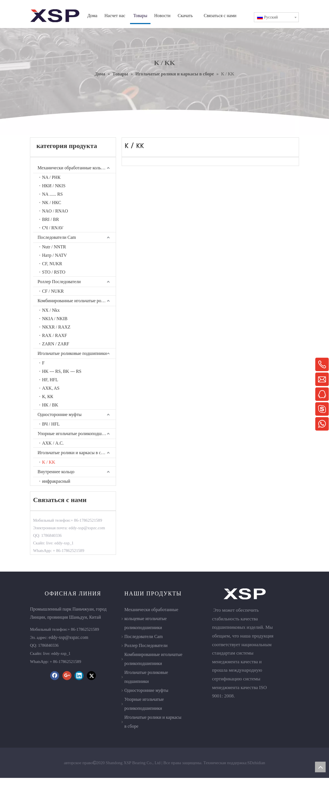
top (320, 767)
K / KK (48, 462)
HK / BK (50, 405)
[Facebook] (54, 675)
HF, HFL (50, 379)
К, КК (47, 396)
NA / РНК (51, 177)
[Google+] (66, 675)
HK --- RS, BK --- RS (61, 371)
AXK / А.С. (53, 443)
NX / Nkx (51, 310)
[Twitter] (91, 675)
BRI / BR (50, 219)
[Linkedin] (79, 675)
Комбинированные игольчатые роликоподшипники (77, 300)
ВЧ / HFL (51, 424)
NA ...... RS (52, 194)
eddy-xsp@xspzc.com (68, 637)
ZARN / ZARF (55, 343)
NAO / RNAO (55, 211)
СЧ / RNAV (52, 227)
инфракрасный (56, 481)
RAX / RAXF (54, 335)
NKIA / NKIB (55, 318)
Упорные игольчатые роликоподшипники (77, 433)
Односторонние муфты (60, 414)
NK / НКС (51, 202)
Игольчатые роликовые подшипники (72, 353)
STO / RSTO (53, 272)
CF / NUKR (53, 291)
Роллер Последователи (59, 281)
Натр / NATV (54, 255)
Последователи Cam (57, 237)
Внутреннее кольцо (56, 471)
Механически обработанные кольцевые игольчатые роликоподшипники (77, 167)
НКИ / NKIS (54, 185)
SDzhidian (256, 773)
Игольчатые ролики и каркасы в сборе (74, 452)
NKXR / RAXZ (56, 327)
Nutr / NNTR (54, 246)
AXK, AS (50, 388)
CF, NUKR (52, 263)
